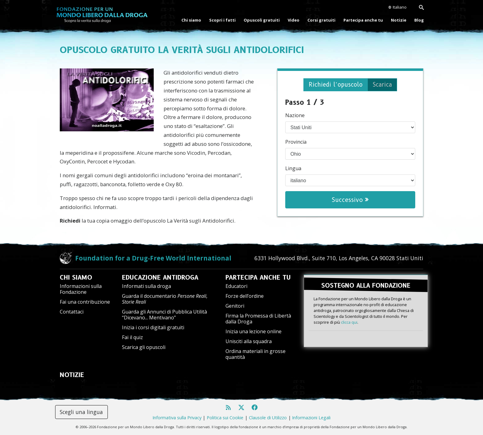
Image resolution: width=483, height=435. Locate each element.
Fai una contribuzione (85, 301)
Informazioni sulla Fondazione (81, 289)
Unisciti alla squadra (248, 341)
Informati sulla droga (146, 286)
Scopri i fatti (222, 20)
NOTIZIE (72, 375)
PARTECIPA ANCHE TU (258, 277)
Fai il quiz (132, 337)
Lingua (293, 168)
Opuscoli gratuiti (262, 20)
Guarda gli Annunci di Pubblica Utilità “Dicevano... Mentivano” (164, 314)
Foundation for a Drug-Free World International (153, 258)
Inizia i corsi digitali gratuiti (153, 327)
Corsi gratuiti (321, 20)
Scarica (383, 84)
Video (293, 20)
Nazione (295, 115)
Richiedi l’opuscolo (335, 84)
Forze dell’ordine (244, 296)
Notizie (398, 20)
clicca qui (349, 322)
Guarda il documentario (165, 299)
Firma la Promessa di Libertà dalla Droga (258, 318)
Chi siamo (191, 20)
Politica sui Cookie (225, 418)
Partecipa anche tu (363, 20)
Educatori (236, 286)
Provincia (295, 142)
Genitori (234, 305)
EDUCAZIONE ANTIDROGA (160, 277)
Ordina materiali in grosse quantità (255, 354)
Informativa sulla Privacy (176, 418)
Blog (419, 20)
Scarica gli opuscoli (143, 347)
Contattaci (71, 311)
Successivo (350, 200)
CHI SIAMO (76, 277)
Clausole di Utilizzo (268, 418)
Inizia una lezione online (253, 331)
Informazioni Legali (311, 418)
